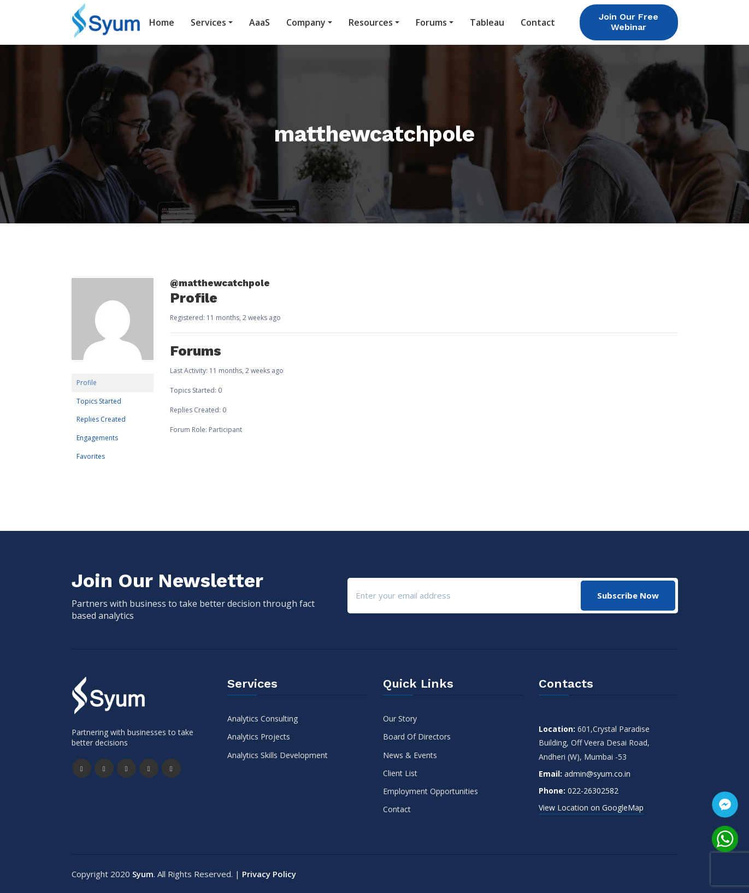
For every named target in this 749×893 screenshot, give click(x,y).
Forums (431, 22)
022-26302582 (593, 790)
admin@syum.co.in (597, 773)
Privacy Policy (269, 873)
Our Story (400, 718)
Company (306, 22)
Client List (400, 773)
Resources (371, 22)
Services (208, 22)
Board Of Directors (417, 736)
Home (161, 22)
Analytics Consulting (262, 718)
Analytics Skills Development (277, 754)
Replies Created (101, 419)
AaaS (259, 22)
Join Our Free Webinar (628, 21)
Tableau (487, 22)
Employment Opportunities (430, 791)
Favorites (90, 455)
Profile (86, 382)
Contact (538, 22)
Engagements (97, 437)
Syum (143, 873)
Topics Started (98, 401)
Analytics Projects (258, 736)
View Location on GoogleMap (591, 807)
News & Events (410, 754)
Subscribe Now (628, 594)
